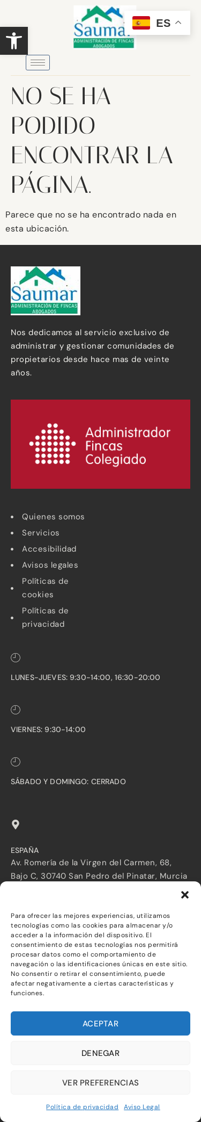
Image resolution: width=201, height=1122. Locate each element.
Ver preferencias (100, 1082)
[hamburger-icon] (38, 62)
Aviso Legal (142, 1107)
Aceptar (100, 1023)
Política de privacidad (82, 1107)
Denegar (100, 1053)
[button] (14, 41)
